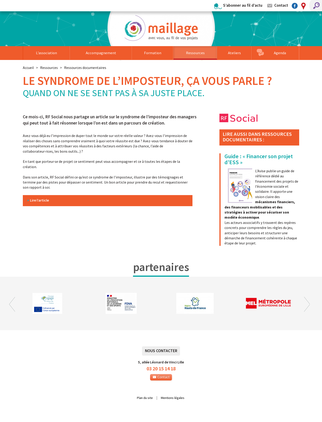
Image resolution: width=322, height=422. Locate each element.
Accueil (28, 67)
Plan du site (145, 398)
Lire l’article (39, 200)
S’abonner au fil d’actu (242, 5)
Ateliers (234, 52)
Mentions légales (172, 398)
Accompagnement (101, 52)
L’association (46, 52)
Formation (152, 52)
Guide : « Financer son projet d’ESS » (259, 159)
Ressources (195, 52)
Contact (281, 5)
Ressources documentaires (85, 67)
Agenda (280, 52)
